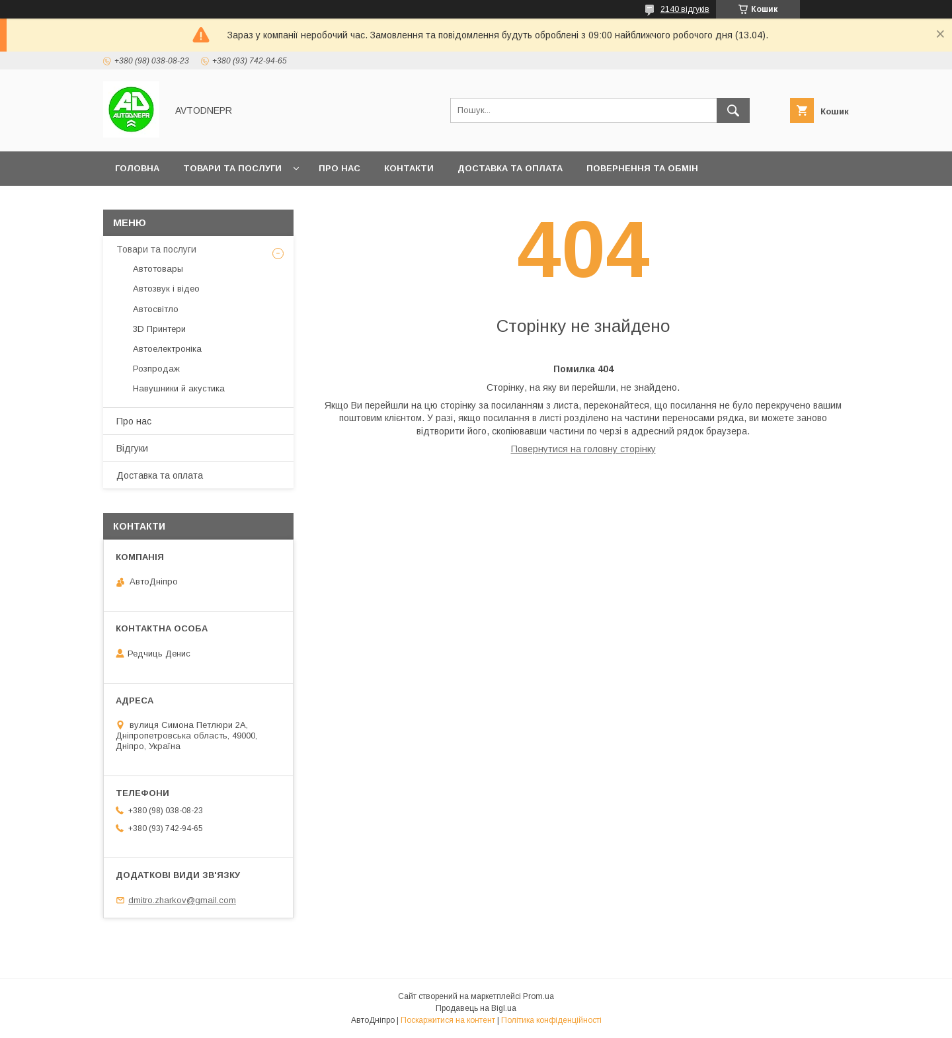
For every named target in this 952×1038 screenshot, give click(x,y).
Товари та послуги (232, 168)
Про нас (339, 168)
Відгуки (132, 448)
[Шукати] (733, 110)
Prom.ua (538, 996)
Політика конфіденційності (551, 1020)
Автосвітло (155, 309)
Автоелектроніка (167, 349)
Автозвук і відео (166, 289)
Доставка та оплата (510, 168)
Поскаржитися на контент (448, 1020)
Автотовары (158, 269)
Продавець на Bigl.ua (476, 1008)
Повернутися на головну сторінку (583, 449)
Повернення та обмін (642, 168)
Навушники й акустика (179, 388)
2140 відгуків (684, 9)
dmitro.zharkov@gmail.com (182, 900)
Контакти (409, 168)
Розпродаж (156, 369)
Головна (137, 168)
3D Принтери (159, 329)
